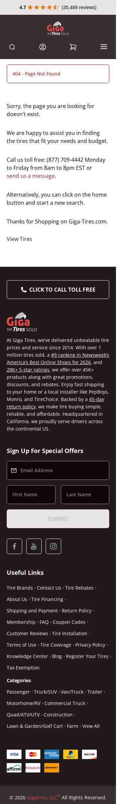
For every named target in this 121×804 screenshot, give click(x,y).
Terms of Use (21, 645)
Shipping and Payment (32, 610)
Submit (58, 518)
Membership (21, 622)
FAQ (44, 622)
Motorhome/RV (23, 703)
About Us (17, 599)
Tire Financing (47, 599)
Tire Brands (20, 588)
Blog (57, 656)
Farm (72, 726)
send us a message (31, 176)
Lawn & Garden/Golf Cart (35, 726)
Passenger (18, 692)
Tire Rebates (79, 588)
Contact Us (49, 588)
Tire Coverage (55, 645)
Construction (58, 714)
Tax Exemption (23, 667)
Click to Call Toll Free (62, 289)
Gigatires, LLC (44, 797)
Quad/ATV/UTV (23, 714)
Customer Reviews (27, 633)
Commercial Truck (64, 703)
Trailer (94, 692)
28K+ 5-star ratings (28, 369)
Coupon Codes (69, 622)
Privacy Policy (90, 645)
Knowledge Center (27, 656)
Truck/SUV (45, 692)
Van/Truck (72, 692)
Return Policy (76, 610)
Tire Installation (69, 633)
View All (91, 726)
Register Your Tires (87, 656)
